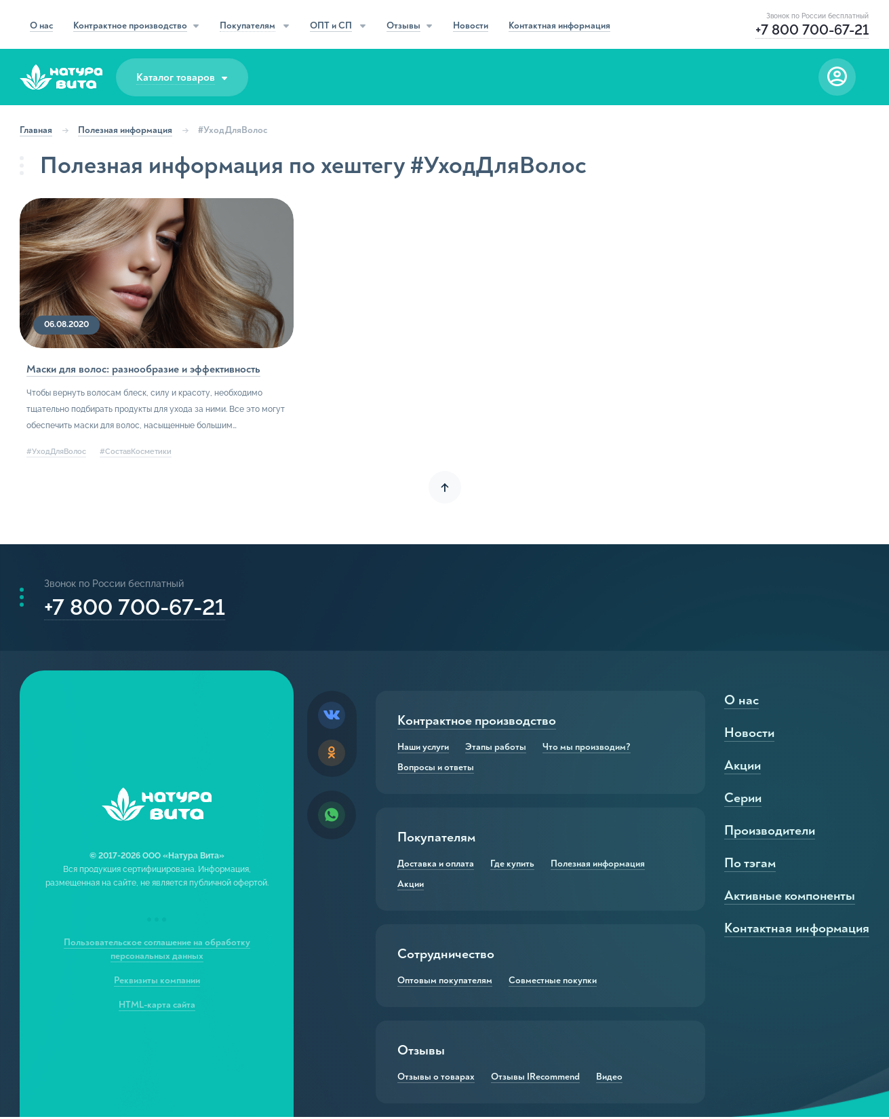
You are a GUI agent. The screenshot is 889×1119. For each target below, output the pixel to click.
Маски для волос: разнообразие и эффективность (144, 369)
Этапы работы (495, 749)
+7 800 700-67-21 (135, 607)
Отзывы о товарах (436, 1079)
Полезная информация (126, 130)
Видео (609, 1079)
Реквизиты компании (157, 982)
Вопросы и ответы (435, 769)
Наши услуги (423, 749)
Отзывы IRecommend (535, 1079)
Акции (410, 886)
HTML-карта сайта (157, 1006)
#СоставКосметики (136, 451)
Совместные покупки (553, 982)
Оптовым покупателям (444, 982)
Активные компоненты (791, 897)
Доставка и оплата (435, 865)
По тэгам (750, 864)
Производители (769, 832)
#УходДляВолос (57, 451)
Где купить (512, 865)
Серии (742, 799)
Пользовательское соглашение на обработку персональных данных (157, 951)
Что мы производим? (586, 749)
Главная (36, 130)
